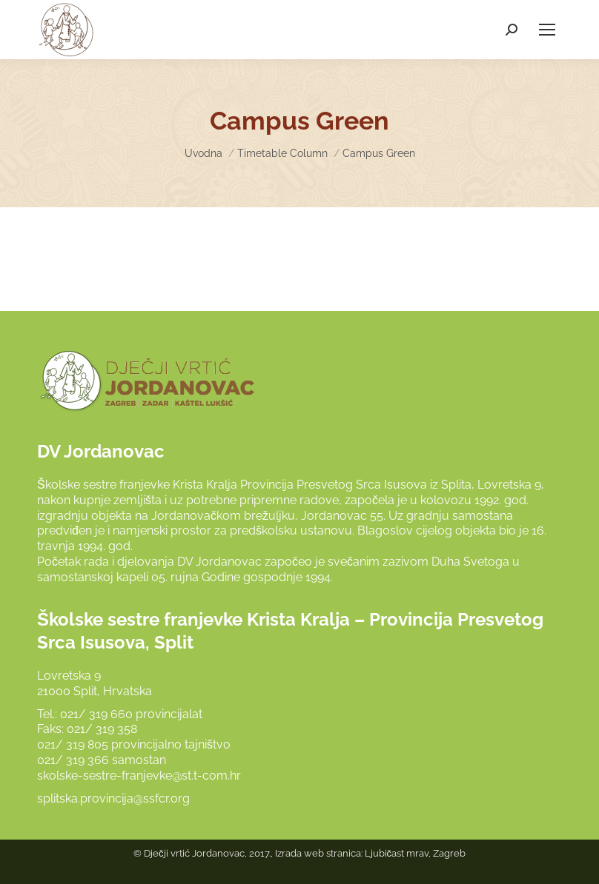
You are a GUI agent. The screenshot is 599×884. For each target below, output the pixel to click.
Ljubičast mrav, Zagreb (415, 853)
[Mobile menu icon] (547, 29)
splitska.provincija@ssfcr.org (113, 798)
